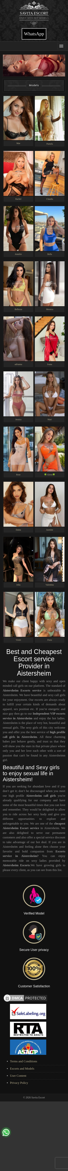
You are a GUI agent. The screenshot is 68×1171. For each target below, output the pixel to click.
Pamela (49, 144)
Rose (18, 474)
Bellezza (18, 309)
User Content (18, 1075)
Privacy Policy (19, 1083)
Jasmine (49, 530)
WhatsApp (34, 33)
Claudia (49, 199)
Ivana (49, 364)
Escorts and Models (22, 1068)
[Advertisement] (34, 1135)
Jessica (18, 419)
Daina (18, 530)
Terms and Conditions (23, 1061)
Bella (49, 254)
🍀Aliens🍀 (49, 474)
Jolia (18, 584)
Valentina (50, 584)
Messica (49, 309)
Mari (50, 419)
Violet (18, 640)
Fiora (49, 640)
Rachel (18, 199)
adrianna (18, 364)
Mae (18, 143)
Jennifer (18, 254)
